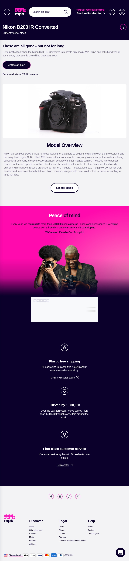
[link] (21, 12)
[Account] (112, 12)
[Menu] (7, 12)
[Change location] (16, 555)
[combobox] (50, 12)
